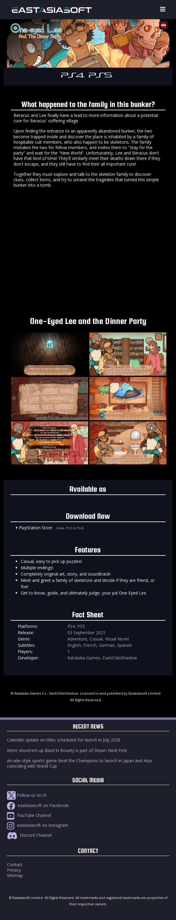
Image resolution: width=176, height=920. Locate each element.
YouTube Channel (29, 815)
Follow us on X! (26, 795)
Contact (14, 864)
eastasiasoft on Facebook (38, 805)
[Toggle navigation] (162, 9)
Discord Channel (29, 835)
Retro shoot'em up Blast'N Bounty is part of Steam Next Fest (67, 750)
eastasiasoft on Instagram (37, 825)
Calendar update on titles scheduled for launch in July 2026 (63, 740)
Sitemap (15, 875)
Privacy (14, 870)
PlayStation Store (35, 527)
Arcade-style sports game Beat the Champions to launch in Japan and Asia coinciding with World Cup (79, 763)
